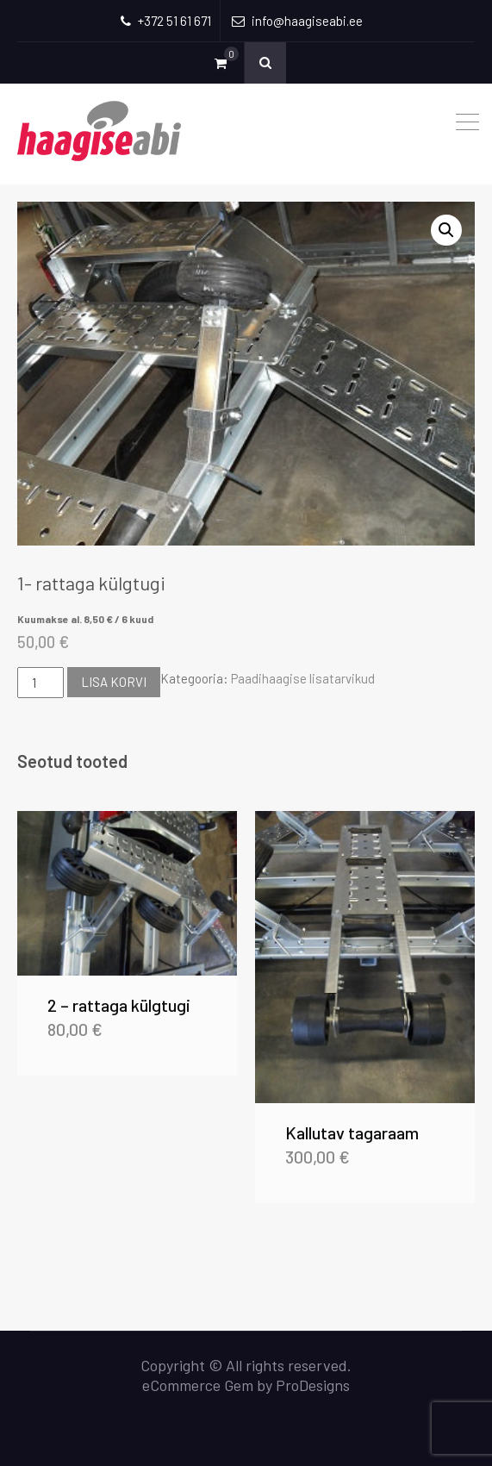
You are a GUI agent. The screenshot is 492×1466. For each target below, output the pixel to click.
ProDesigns (313, 1385)
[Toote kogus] (40, 682)
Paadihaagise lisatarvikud (303, 678)
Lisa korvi (113, 681)
